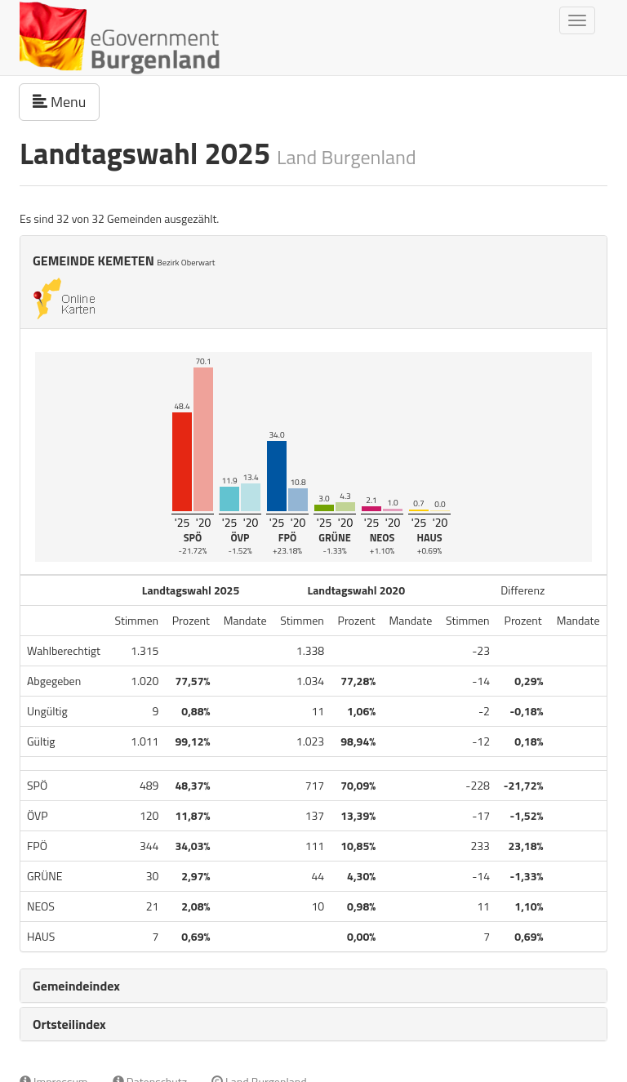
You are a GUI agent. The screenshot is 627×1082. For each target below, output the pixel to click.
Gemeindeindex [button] (76, 985)
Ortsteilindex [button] (69, 1024)
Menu (66, 101)
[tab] (313, 985)
